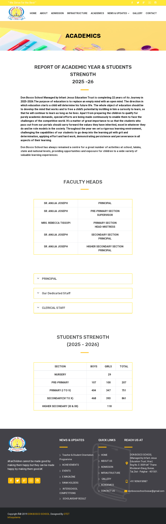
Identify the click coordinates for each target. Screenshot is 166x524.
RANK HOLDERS (70, 482)
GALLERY (137, 13)
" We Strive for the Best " (22, 2)
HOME (33, 13)
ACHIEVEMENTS (70, 465)
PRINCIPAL (49, 280)
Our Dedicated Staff (56, 295)
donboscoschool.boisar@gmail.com (146, 491)
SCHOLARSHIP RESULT (74, 498)
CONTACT (151, 13)
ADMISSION (57, 13)
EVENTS (66, 471)
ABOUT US (106, 461)
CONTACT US (108, 491)
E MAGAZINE (68, 476)
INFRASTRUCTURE (77, 13)
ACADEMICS (97, 13)
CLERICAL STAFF (53, 309)
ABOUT (44, 13)
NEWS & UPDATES (117, 13)
